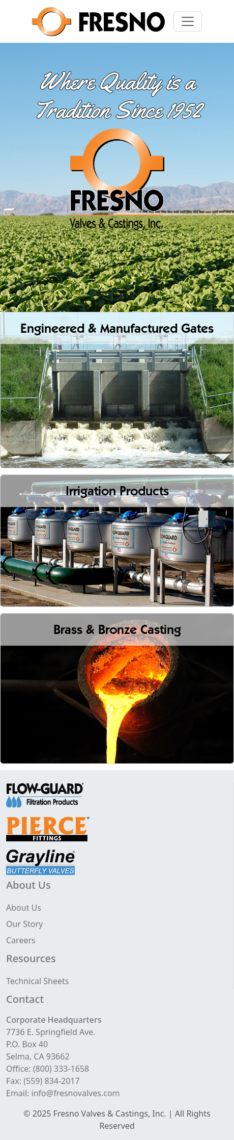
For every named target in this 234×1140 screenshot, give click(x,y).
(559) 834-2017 (51, 1080)
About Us (23, 907)
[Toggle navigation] (187, 21)
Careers (21, 940)
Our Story (24, 924)
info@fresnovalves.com (76, 1093)
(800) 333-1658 (61, 1068)
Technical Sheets (37, 981)
